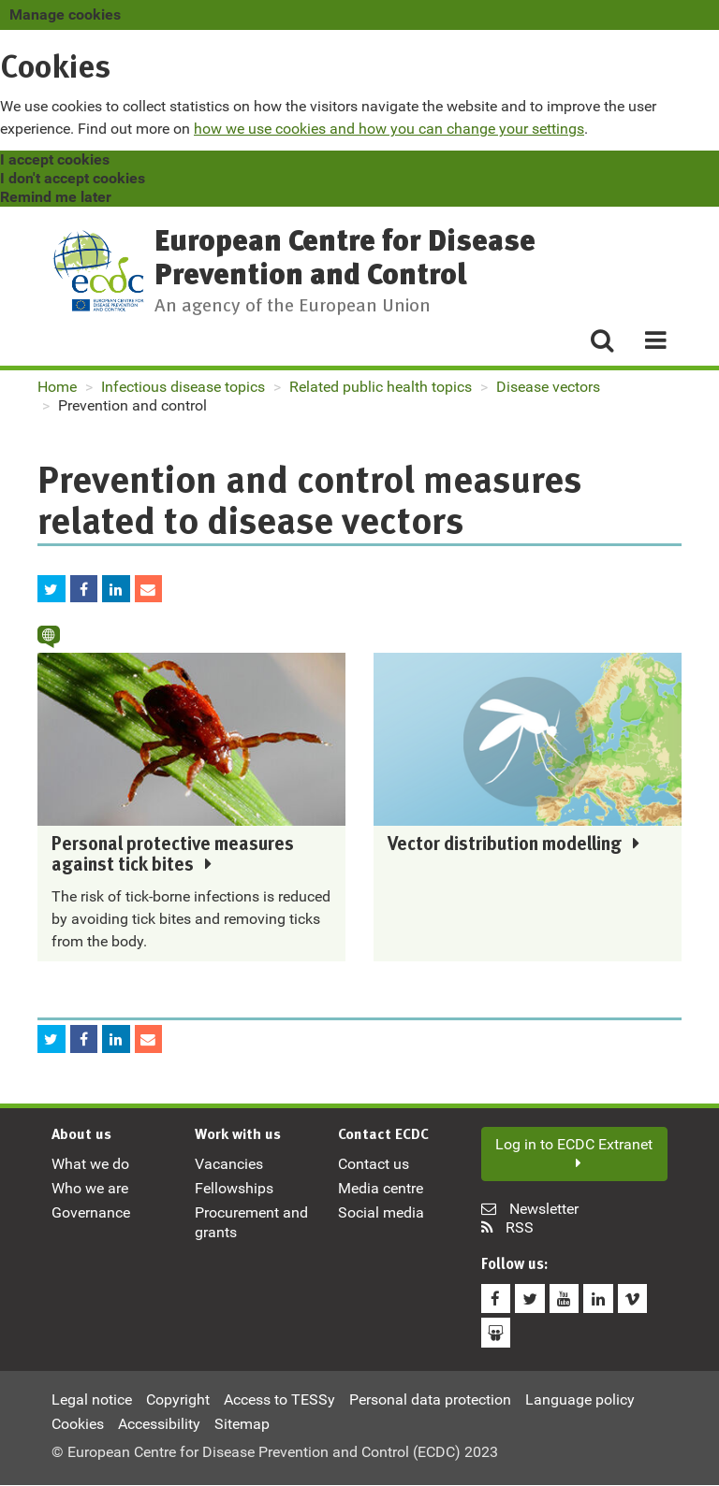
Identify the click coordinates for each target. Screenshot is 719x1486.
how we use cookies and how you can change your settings (389, 128)
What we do (90, 1167)
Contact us (373, 1167)
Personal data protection (430, 1399)
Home (57, 387)
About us (81, 1139)
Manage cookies (65, 14)
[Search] (601, 341)
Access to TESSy (279, 1399)
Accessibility (159, 1424)
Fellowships (234, 1192)
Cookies (77, 1424)
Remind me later (55, 197)
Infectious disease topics (183, 387)
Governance (90, 1217)
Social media (381, 1217)
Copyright (178, 1399)
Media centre (380, 1192)
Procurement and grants (251, 1227)
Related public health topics (380, 387)
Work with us (238, 1139)
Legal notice (91, 1399)
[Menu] (648, 341)
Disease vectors (548, 387)
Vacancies (229, 1167)
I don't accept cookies (72, 178)
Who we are (89, 1192)
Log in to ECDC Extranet (574, 1156)
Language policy (580, 1399)
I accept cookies (55, 159)
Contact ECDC (383, 1139)
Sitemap (242, 1424)
